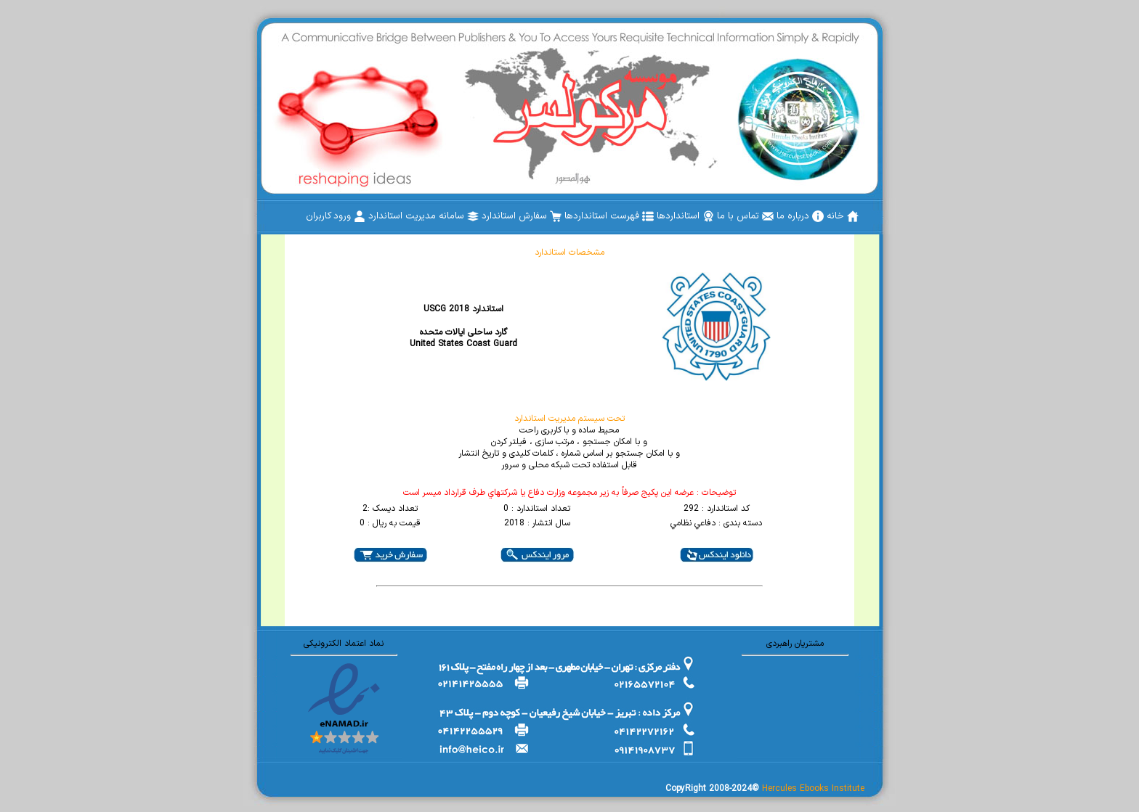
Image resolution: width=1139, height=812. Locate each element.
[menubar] (582, 216)
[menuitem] (842, 216)
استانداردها (685, 216)
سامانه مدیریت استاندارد (423, 216)
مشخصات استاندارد (569, 252)
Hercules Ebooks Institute (813, 788)
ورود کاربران (335, 216)
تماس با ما (745, 216)
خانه (843, 216)
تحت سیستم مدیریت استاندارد (569, 418)
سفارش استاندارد (522, 216)
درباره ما (800, 216)
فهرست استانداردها (609, 216)
